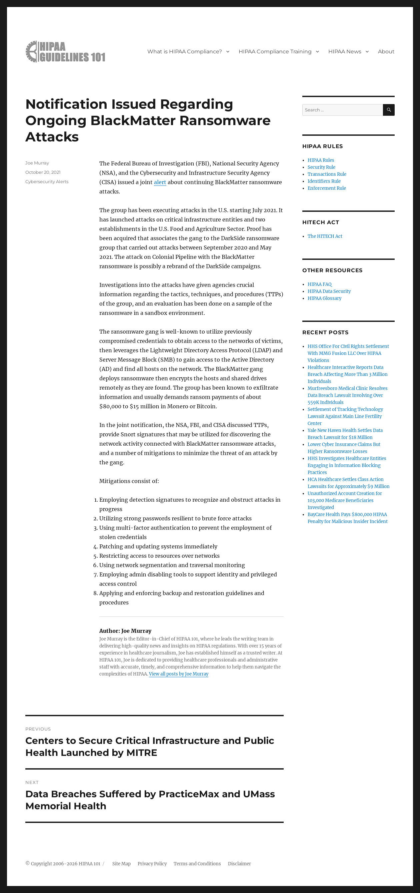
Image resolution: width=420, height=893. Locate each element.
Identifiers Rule (324, 181)
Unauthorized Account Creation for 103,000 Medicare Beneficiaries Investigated (345, 500)
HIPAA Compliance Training (275, 51)
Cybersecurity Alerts (46, 181)
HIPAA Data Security (329, 291)
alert (160, 182)
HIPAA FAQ (319, 284)
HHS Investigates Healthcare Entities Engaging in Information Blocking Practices (347, 465)
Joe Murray (37, 162)
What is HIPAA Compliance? (184, 51)
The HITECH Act (325, 236)
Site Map (121, 864)
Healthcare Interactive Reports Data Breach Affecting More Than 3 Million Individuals (348, 374)
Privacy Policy (152, 864)
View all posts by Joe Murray (178, 674)
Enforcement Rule (327, 188)
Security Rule (321, 167)
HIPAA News (344, 51)
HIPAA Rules (321, 160)
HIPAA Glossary (324, 298)
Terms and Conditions (197, 864)
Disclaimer (239, 864)
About (386, 51)
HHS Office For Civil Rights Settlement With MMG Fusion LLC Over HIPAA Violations (348, 353)
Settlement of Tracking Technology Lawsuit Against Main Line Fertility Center (345, 416)
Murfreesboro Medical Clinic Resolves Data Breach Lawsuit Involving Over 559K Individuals (348, 395)
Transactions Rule (327, 174)
